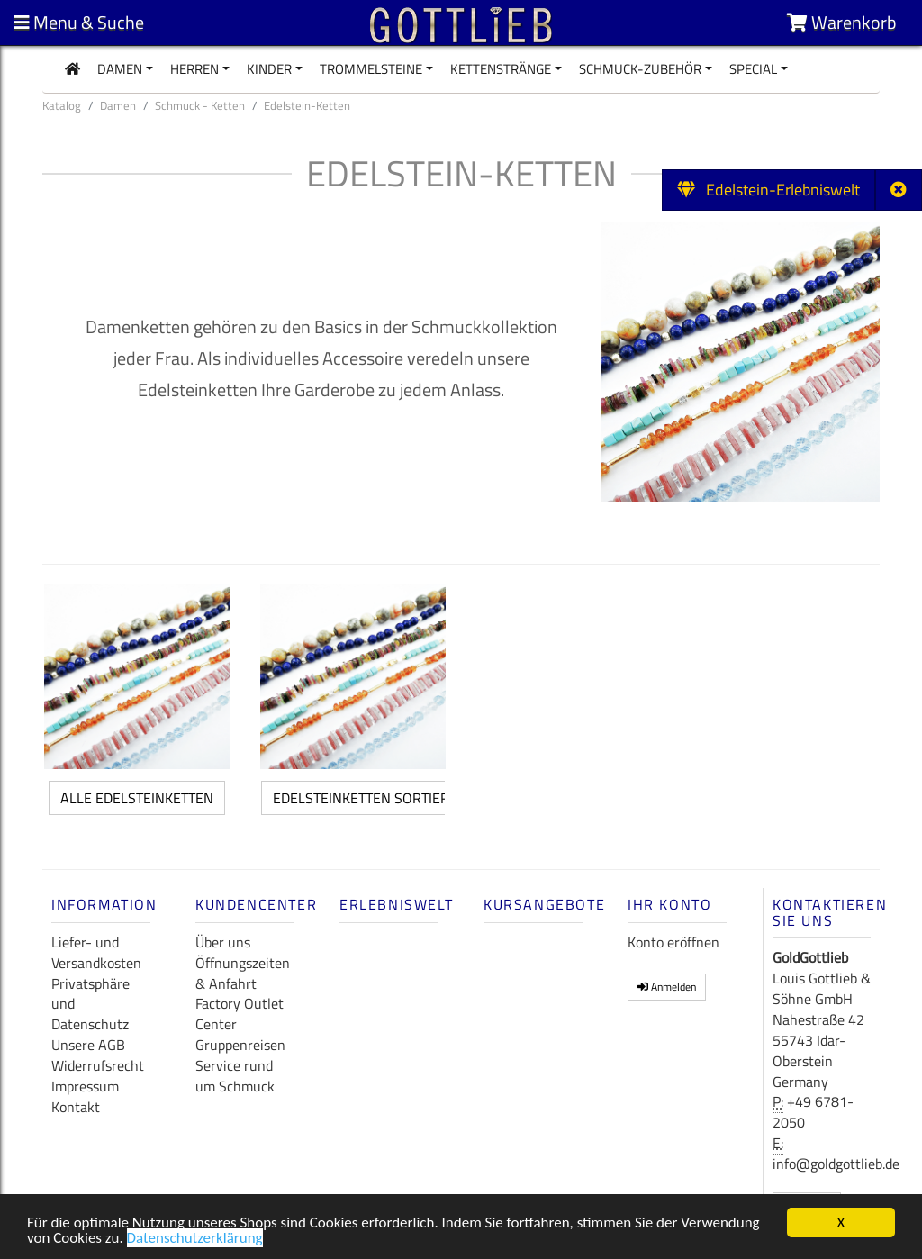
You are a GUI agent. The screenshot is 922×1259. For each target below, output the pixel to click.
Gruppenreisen (240, 1044)
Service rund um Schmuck (235, 1076)
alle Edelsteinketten (136, 798)
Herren (194, 69)
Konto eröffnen (673, 942)
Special (753, 69)
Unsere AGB (88, 1044)
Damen (119, 69)
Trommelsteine (371, 69)
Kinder (269, 69)
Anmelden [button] (666, 986)
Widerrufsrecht (97, 1065)
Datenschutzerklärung (195, 1241)
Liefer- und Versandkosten (96, 952)
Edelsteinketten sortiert (364, 798)
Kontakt (75, 1107)
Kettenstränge (500, 69)
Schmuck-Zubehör (640, 69)
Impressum (85, 1086)
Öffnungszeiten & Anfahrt (242, 973)
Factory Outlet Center (239, 1013)
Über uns (222, 942)
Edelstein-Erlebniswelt (768, 189)
